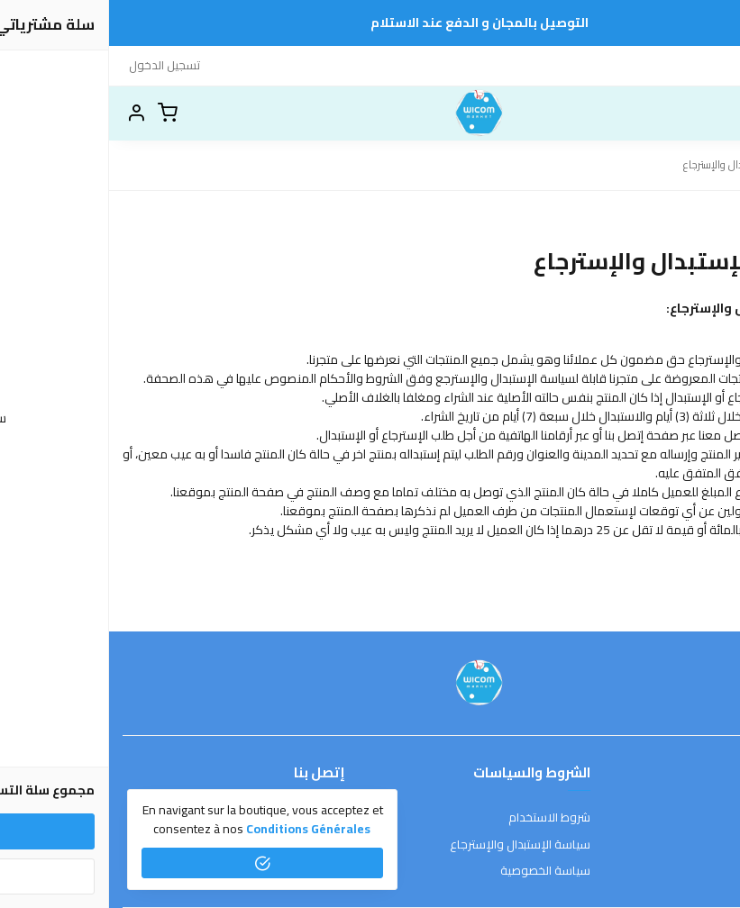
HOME (655, 65)
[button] (27, 113)
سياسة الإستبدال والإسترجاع (411, 845)
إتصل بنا (702, 65)
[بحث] (681, 113)
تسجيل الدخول (55, 65)
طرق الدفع (699, 845)
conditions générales (199, 828)
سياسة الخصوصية (436, 871)
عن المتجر (703, 818)
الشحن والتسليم (687, 871)
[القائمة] (712, 113)
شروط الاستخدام (440, 818)
